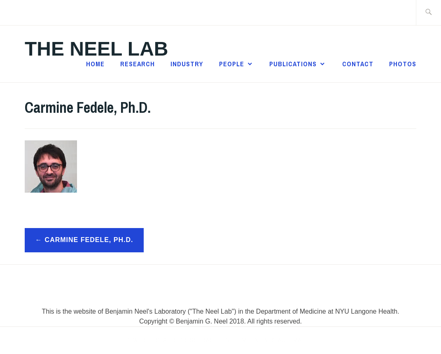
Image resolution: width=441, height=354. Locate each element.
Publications (293, 63)
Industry (186, 63)
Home (95, 63)
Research (137, 63)
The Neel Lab (96, 49)
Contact (357, 63)
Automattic (296, 340)
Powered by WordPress (161, 340)
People (231, 63)
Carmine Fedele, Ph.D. (89, 239)
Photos (402, 63)
